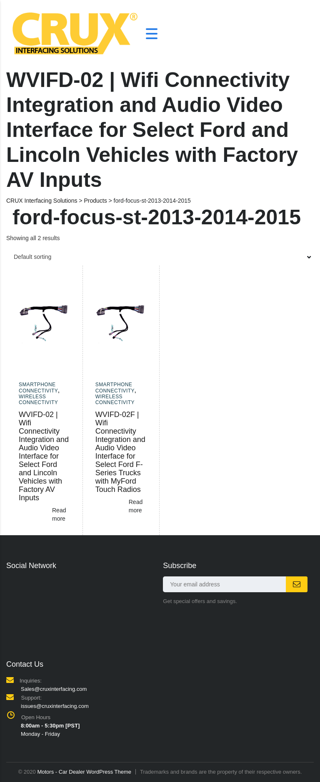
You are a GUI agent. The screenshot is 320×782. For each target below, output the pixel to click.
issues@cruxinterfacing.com (55, 706)
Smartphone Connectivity (38, 387)
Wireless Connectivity (38, 399)
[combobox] (160, 257)
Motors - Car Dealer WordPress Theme (84, 772)
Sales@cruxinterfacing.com (54, 689)
